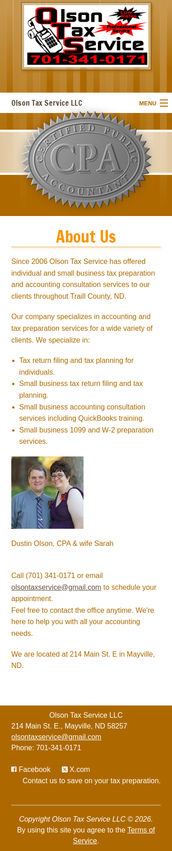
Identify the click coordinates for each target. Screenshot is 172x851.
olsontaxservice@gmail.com (56, 587)
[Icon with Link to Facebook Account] (31, 769)
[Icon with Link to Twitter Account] (76, 769)
